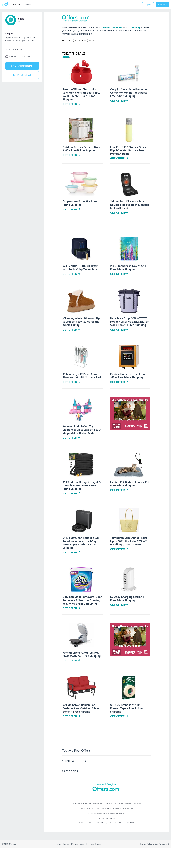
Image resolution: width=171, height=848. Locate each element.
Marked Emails (77, 844)
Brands (28, 4)
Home (58, 844)
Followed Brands (93, 844)
